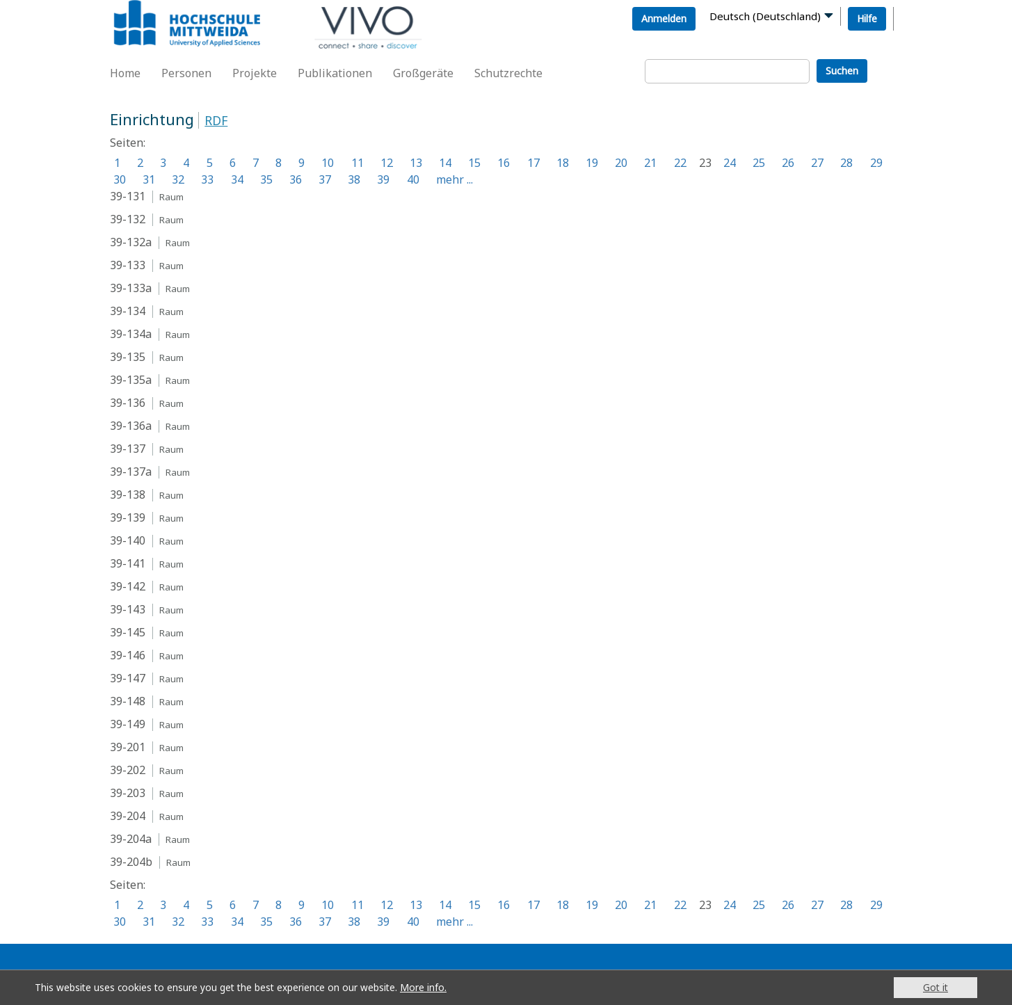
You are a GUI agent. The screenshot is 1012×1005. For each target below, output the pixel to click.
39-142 (127, 586)
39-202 (127, 770)
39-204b (131, 861)
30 (119, 179)
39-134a (131, 333)
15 (474, 162)
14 (445, 162)
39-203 (127, 793)
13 (416, 162)
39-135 (127, 356)
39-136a (131, 425)
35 (266, 179)
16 (503, 162)
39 (383, 179)
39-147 (127, 678)
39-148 (127, 701)
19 (592, 162)
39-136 (127, 402)
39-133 (127, 265)
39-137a (131, 471)
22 (680, 162)
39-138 (127, 494)
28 (846, 162)
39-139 (127, 517)
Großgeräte (423, 73)
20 (621, 162)
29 (876, 162)
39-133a (131, 288)
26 (788, 162)
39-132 (127, 219)
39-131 (127, 196)
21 (650, 162)
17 (533, 162)
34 (237, 179)
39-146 (127, 655)
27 (817, 162)
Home (125, 73)
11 (357, 162)
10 (327, 162)
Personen (186, 73)
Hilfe (867, 18)
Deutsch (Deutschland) (765, 16)
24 (729, 162)
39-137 (127, 448)
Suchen (842, 70)
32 (178, 179)
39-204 (127, 815)
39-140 (127, 540)
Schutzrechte (508, 73)
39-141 (127, 563)
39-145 (127, 632)
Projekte (254, 73)
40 (413, 179)
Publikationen (335, 73)
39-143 (127, 609)
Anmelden (663, 18)
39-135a (131, 379)
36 (295, 179)
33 (207, 179)
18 (562, 162)
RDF (215, 120)
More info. (423, 987)
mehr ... (454, 179)
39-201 (127, 747)
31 (149, 179)
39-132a (131, 242)
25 (759, 162)
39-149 (127, 724)
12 (386, 162)
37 (325, 179)
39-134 (127, 311)
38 (354, 179)
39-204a (131, 838)
